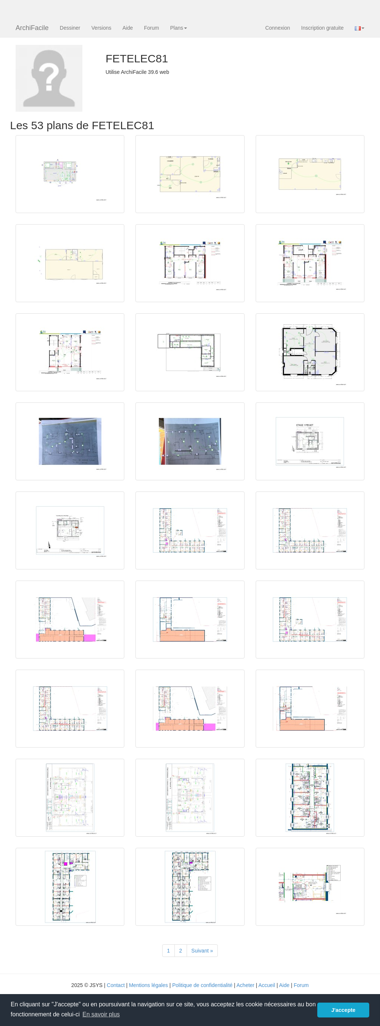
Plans (178, 28)
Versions (101, 28)
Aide (127, 28)
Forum (151, 28)
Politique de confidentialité (202, 985)
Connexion (277, 28)
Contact (116, 985)
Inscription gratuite (322, 28)
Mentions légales (148, 985)
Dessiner (70, 28)
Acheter (245, 985)
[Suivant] (202, 950)
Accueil (266, 985)
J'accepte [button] (343, 1010)
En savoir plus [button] (101, 1014)
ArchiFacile (32, 28)
